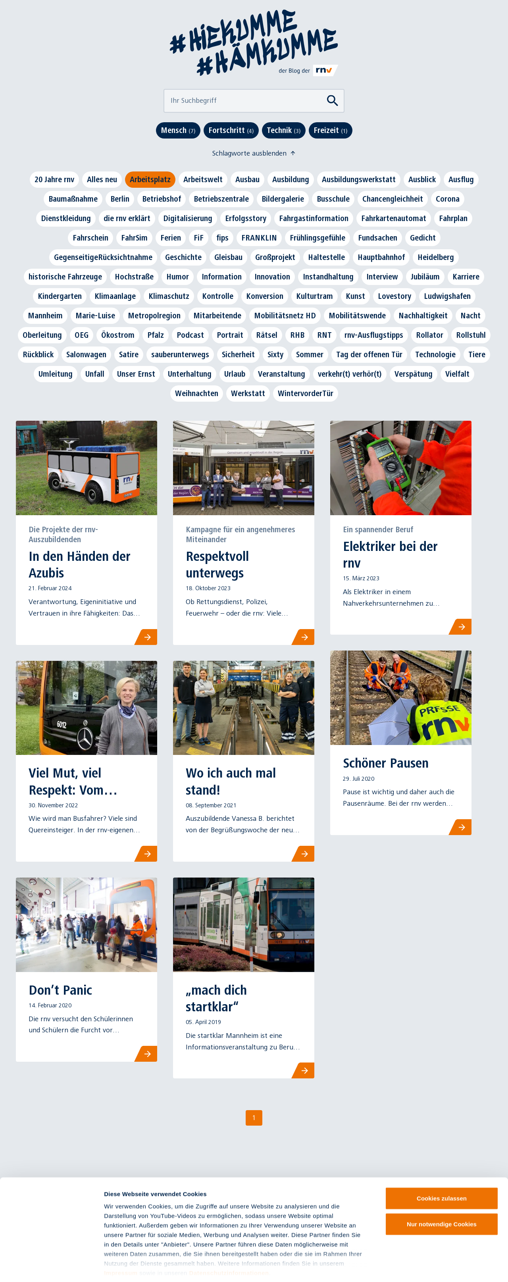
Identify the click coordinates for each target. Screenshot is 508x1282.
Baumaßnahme (73, 199)
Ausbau (247, 179)
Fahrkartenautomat (393, 218)
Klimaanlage (115, 296)
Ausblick (422, 179)
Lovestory (394, 296)
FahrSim (134, 238)
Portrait (230, 335)
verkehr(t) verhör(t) (350, 374)
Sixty (275, 354)
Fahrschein (90, 238)
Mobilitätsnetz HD (285, 315)
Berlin (119, 199)
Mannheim (45, 315)
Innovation (272, 276)
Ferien (170, 238)
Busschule (333, 199)
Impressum (121, 1235)
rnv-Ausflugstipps (373, 335)
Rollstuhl (471, 335)
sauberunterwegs (180, 354)
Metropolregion (154, 315)
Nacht (470, 315)
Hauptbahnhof (381, 257)
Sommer (309, 354)
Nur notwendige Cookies (442, 1186)
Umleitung (55, 374)
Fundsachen (377, 238)
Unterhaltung (190, 374)
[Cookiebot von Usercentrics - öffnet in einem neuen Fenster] (51, 1266)
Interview (382, 276)
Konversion (264, 296)
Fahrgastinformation (313, 218)
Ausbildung (290, 179)
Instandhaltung (328, 276)
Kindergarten (60, 296)
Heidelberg (436, 257)
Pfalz (155, 335)
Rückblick (38, 354)
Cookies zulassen (442, 1160)
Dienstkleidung (66, 218)
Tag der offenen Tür (369, 354)
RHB (297, 335)
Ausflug (461, 179)
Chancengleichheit (392, 199)
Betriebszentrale (221, 199)
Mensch (178, 130)
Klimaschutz (168, 296)
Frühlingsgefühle (317, 238)
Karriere (465, 276)
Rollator (429, 335)
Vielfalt (457, 374)
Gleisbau (228, 257)
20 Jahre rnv (54, 179)
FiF (199, 238)
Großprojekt (275, 257)
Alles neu (102, 179)
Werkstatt (248, 393)
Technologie (435, 354)
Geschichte (183, 257)
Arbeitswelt (203, 179)
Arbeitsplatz (150, 179)
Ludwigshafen (447, 296)
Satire (129, 354)
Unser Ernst (136, 374)
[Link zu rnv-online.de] (309, 70)
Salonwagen (86, 354)
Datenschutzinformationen (229, 1235)
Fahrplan (453, 218)
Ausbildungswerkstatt (359, 179)
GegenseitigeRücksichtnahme (103, 257)
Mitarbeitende (217, 315)
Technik (284, 130)
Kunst (355, 296)
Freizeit (331, 130)
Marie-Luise (95, 315)
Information (222, 276)
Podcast (190, 335)
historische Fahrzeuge (65, 276)
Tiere (476, 354)
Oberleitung (42, 335)
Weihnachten (196, 393)
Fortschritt (231, 130)
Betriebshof (161, 199)
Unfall (94, 374)
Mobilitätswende (357, 315)
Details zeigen (422, 1266)
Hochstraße (134, 276)
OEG (82, 335)
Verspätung (413, 374)
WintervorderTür (305, 393)
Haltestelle (326, 257)
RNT (324, 335)
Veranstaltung (281, 374)
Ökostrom (118, 335)
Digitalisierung (187, 218)
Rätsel (266, 335)
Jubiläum (425, 276)
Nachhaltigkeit (423, 315)
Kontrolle (217, 296)
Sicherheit (238, 354)
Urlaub (234, 374)
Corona (448, 199)
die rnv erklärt (127, 218)
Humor (177, 276)
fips (222, 238)
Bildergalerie (283, 199)
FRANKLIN (259, 238)
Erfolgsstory (245, 218)
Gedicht (423, 238)
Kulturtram (314, 296)
